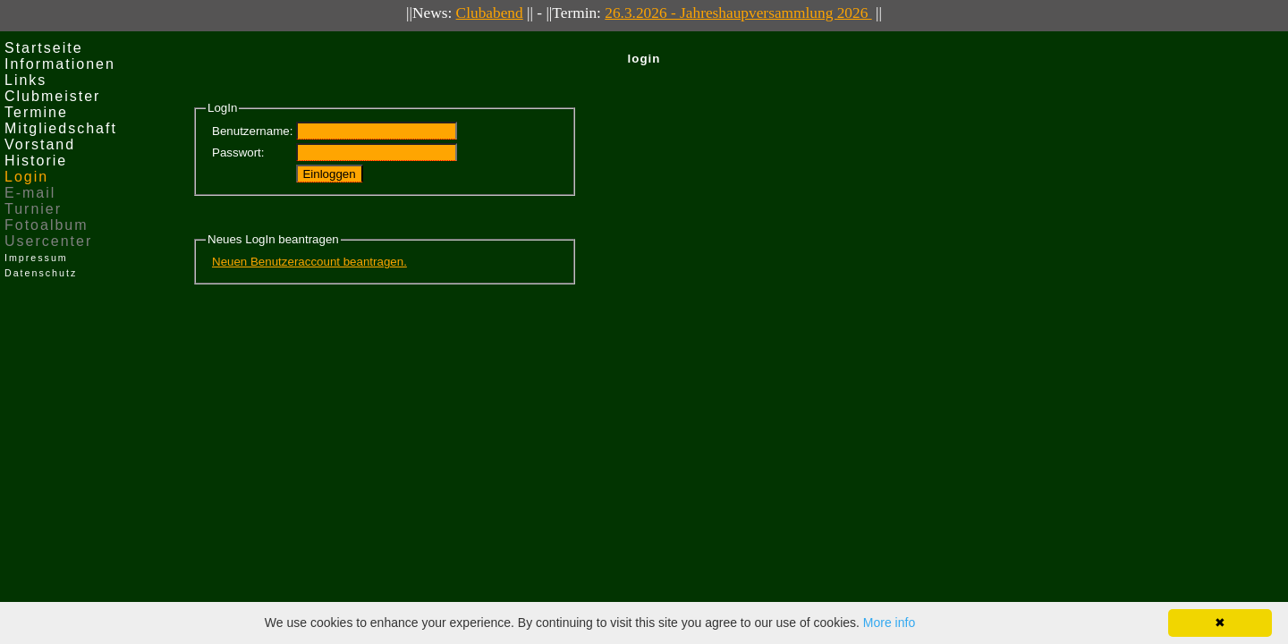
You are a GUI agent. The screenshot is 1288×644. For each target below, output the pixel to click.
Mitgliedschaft (60, 128)
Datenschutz (40, 272)
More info (889, 622)
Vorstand (39, 144)
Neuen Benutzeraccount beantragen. (309, 261)
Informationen (59, 64)
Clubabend (489, 12)
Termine (36, 112)
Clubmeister (52, 96)
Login (26, 176)
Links (25, 80)
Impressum (36, 257)
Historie (35, 160)
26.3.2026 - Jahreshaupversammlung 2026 (738, 12)
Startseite (43, 47)
